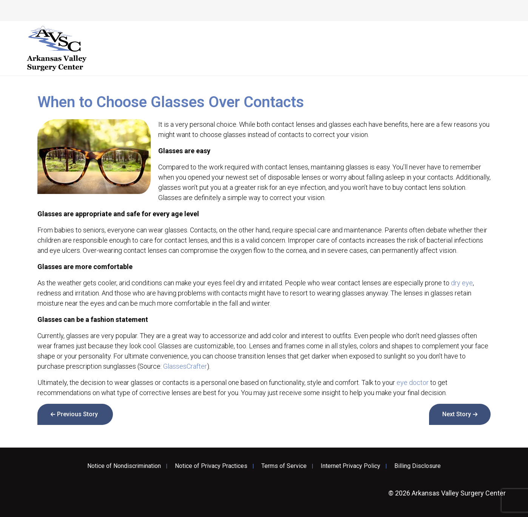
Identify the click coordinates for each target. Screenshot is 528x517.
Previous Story (77, 414)
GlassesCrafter (185, 366)
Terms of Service (284, 466)
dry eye (462, 283)
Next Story (456, 414)
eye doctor (413, 382)
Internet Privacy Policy (350, 466)
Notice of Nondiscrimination (124, 466)
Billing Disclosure (417, 466)
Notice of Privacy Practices (211, 466)
